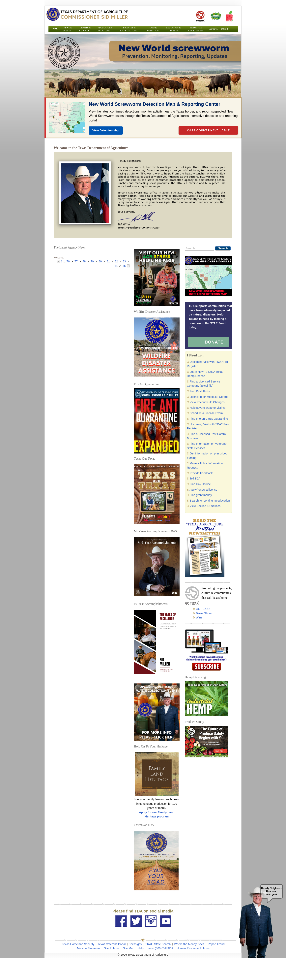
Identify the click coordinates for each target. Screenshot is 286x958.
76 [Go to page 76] (68, 261)
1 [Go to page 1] (62, 261)
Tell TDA (195, 478)
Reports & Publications (196, 29)
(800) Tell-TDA (164, 948)
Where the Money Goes (189, 944)
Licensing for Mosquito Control (209, 396)
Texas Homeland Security (78, 944)
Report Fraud (216, 944)
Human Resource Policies (193, 948)
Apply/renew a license (203, 489)
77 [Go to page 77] (76, 261)
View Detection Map (105, 130)
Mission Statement (88, 948)
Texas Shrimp (204, 613)
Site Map (128, 948)
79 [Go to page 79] (92, 261)
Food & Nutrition (153, 29)
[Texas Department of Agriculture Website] (87, 14)
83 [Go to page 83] (124, 261)
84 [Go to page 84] (116, 265)
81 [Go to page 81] (108, 261)
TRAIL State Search (158, 944)
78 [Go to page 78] (84, 261)
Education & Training (173, 29)
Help (141, 948)
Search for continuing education (210, 500)
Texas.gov (135, 944)
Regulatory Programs (105, 29)
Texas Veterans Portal (112, 944)
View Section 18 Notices (205, 506)
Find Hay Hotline (200, 484)
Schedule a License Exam (206, 413)
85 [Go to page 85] (124, 265)
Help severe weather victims (207, 407)
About (213, 29)
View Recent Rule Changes (207, 402)
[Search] (199, 248)
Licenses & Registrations (129, 29)
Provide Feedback (201, 473)
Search (223, 248)
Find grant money (201, 495)
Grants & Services (85, 29)
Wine (199, 617)
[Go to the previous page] (59, 261)
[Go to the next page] (128, 265)
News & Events (68, 29)
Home (56, 28)
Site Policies (111, 948)
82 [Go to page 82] (116, 261)
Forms (224, 29)
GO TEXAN (203, 609)
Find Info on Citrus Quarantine (209, 418)
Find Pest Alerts (200, 391)
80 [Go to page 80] (100, 261)
